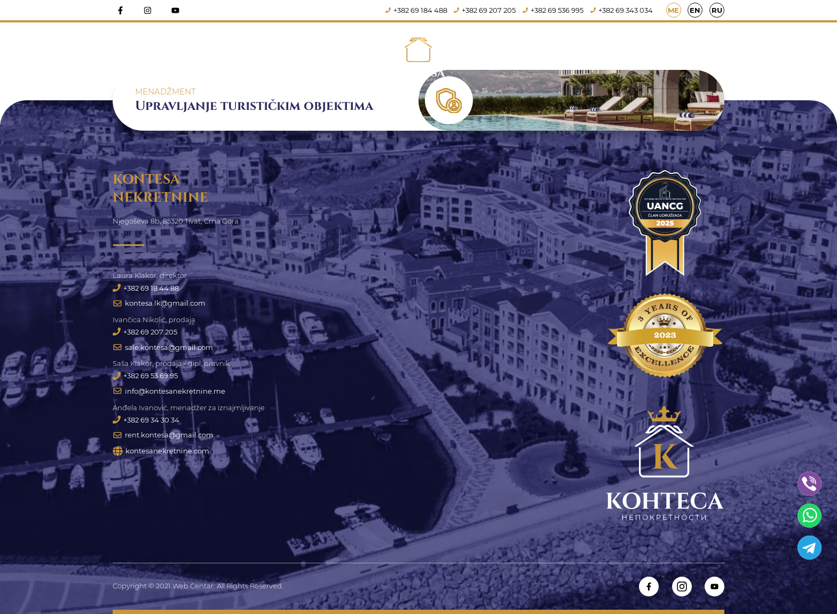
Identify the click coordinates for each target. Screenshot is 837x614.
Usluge (571, 55)
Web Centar (193, 586)
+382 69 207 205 (485, 10)
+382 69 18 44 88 (146, 288)
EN (695, 10)
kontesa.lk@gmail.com (159, 303)
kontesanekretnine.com (161, 451)
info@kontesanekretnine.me (169, 391)
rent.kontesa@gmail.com (163, 434)
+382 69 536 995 (553, 10)
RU (717, 10)
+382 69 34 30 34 (146, 420)
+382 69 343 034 (621, 10)
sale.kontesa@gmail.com (163, 347)
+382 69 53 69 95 (145, 375)
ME (673, 10)
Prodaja (340, 55)
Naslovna (265, 55)
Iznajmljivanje (496, 55)
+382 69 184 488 (416, 10)
